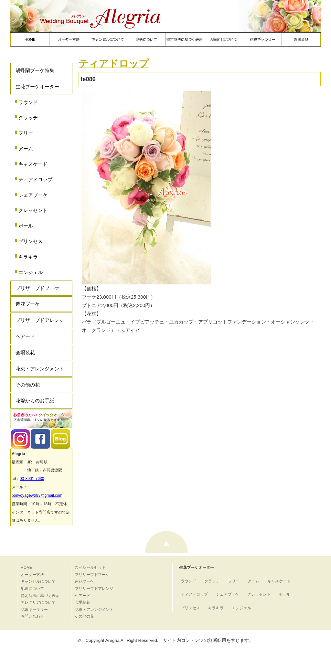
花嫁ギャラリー (34, 609)
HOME (26, 567)
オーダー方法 (32, 574)
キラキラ (28, 257)
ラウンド (28, 102)
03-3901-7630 (32, 478)
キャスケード (33, 164)
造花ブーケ (28, 304)
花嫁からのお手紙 (35, 400)
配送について (32, 588)
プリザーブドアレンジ (40, 320)
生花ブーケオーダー (37, 86)
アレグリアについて (38, 602)
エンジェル (30, 272)
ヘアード (25, 336)
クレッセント (33, 210)
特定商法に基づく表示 (40, 595)
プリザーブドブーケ (37, 288)
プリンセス (30, 241)
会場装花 (25, 352)
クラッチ (28, 117)
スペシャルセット (90, 567)
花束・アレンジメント (40, 368)
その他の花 (28, 385)
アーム (25, 148)
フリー (25, 133)
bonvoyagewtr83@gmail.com (37, 495)
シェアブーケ (33, 195)
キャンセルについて (38, 581)
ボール (25, 225)
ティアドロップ (35, 179)
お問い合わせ (32, 616)
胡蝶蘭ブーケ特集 (35, 70)
